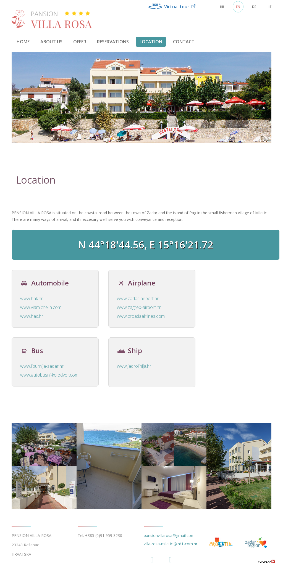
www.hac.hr (31, 316)
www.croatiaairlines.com (141, 316)
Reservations (113, 42)
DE (254, 6)
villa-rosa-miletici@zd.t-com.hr (170, 543)
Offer (79, 42)
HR (222, 6)
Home (23, 42)
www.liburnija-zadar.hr (42, 366)
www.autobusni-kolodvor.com (49, 375)
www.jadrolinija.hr (134, 366)
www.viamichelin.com (40, 307)
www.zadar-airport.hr (138, 298)
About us (51, 42)
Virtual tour (171, 7)
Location (151, 42)
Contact (184, 42)
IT (270, 6)
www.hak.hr (31, 298)
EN (238, 6)
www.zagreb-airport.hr (139, 307)
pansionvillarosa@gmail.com (169, 535)
